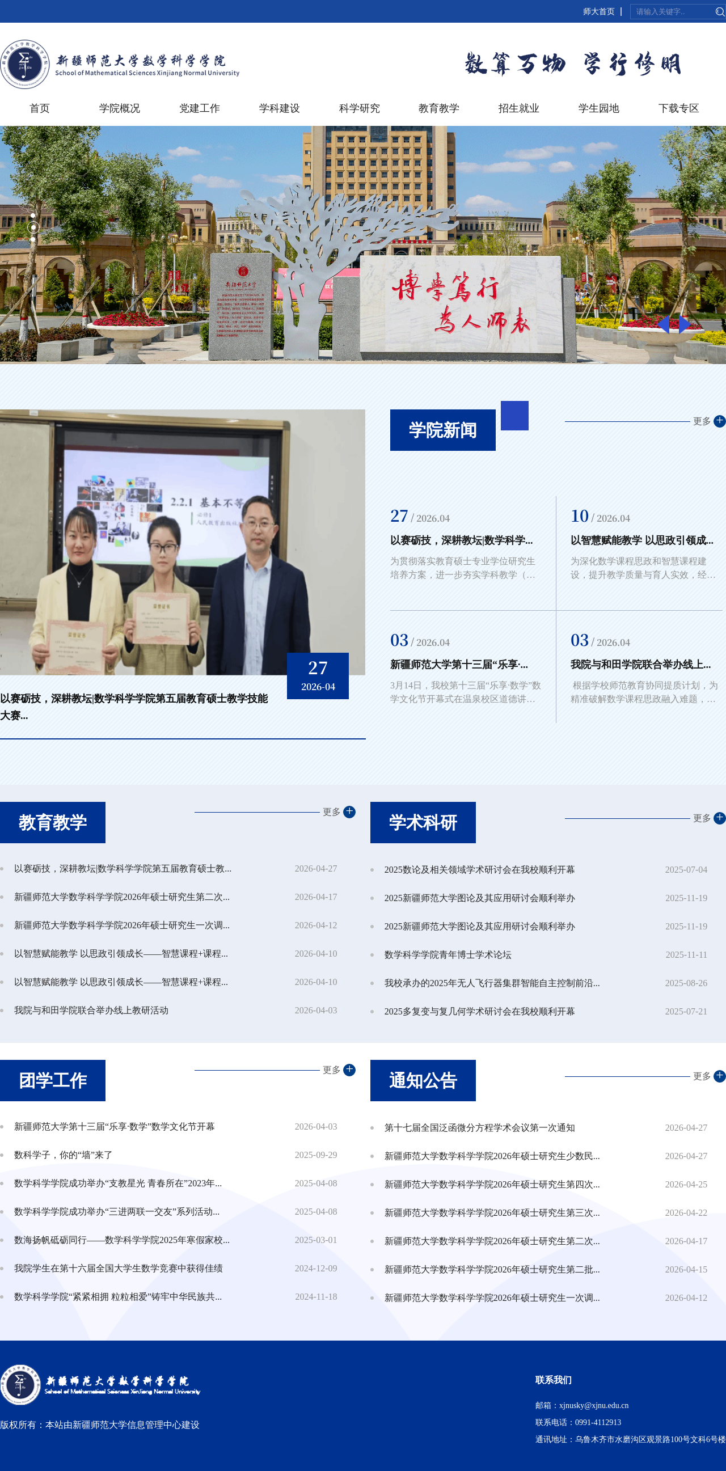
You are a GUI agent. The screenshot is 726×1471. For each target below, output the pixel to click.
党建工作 (199, 108)
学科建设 (279, 108)
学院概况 (119, 108)
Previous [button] (663, 324)
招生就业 (519, 108)
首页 (39, 108)
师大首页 (599, 11)
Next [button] (685, 324)
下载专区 (679, 108)
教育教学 (439, 108)
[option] (183, 574)
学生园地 (599, 108)
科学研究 (359, 108)
